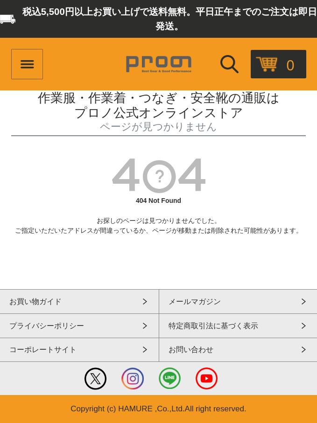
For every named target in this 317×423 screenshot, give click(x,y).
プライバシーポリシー (46, 326)
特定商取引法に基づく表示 (213, 326)
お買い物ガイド (35, 301)
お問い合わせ (191, 350)
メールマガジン (195, 301)
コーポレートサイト (43, 350)
